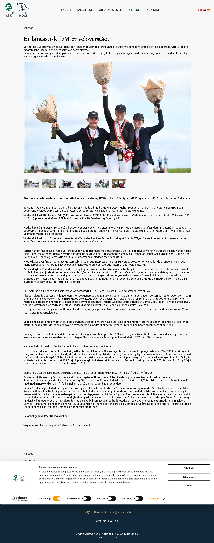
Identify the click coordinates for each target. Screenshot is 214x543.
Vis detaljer (154, 537)
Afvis (189, 524)
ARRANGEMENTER (111, 10)
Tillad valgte (189, 515)
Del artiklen (29, 460)
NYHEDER (135, 10)
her (66, 416)
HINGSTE (65, 10)
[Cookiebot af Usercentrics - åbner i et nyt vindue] (19, 537)
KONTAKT (153, 10)
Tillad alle (189, 506)
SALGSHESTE (85, 10)
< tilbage (28, 28)
